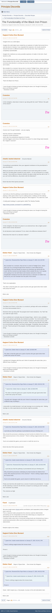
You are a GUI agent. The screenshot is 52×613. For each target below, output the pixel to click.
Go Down (4, 30)
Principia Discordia (10, 6)
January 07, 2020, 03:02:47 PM (10, 379)
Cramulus (6, 95)
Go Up (3, 600)
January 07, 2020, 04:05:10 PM (10, 536)
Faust (5, 502)
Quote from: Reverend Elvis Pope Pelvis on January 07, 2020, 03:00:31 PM (25, 384)
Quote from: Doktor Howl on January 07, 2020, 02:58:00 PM (21, 349)
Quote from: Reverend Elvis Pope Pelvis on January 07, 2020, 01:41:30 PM (25, 260)
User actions (46, 30)
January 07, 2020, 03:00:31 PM (10, 345)
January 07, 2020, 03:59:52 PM (10, 505)
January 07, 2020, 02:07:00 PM (10, 98)
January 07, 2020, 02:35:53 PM (10, 161)
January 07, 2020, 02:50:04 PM (10, 222)
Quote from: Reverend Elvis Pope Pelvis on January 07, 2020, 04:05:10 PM (25, 571)
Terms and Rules (42, 611)
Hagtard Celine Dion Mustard (13, 35)
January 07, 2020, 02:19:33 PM (10, 126)
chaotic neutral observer (11, 159)
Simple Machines (14, 611)
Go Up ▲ (49, 611)
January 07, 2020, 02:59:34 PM (10, 302)
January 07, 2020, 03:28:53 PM (10, 455)
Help (36, 611)
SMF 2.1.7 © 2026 (5, 611)
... (19, 30)
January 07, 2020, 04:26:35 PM (10, 567)
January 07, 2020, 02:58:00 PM (10, 255)
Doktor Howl (7, 253)
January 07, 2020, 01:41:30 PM (10, 38)
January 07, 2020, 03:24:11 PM (10, 422)
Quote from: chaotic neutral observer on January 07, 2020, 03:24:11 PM (24, 460)
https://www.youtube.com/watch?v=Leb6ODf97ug (17, 204)
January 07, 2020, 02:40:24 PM (10, 190)
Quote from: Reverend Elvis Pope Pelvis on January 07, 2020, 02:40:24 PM (25, 427)
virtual (17, 509)
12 (21, 30)
